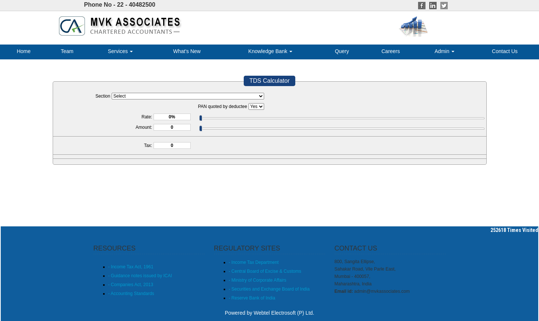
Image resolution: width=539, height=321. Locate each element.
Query (342, 51)
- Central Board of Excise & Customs (265, 271)
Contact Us (504, 51)
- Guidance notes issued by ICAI (140, 275)
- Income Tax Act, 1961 (131, 266)
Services (120, 51)
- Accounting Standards (131, 293)
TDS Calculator (269, 81)
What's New (187, 51)
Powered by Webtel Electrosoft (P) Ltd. (269, 313)
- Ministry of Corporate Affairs (257, 280)
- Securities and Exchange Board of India (269, 289)
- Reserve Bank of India (252, 298)
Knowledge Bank (270, 51)
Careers (390, 51)
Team (67, 51)
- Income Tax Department (254, 262)
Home (23, 51)
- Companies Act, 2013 (130, 284)
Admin (445, 51)
